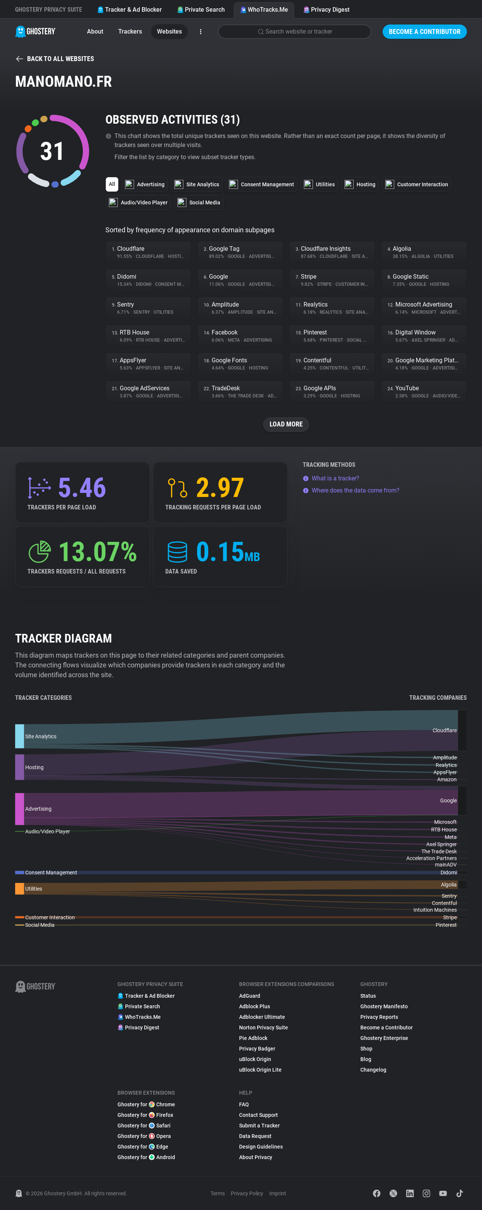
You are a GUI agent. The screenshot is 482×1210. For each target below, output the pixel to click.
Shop (366, 1049)
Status (368, 996)
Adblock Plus (254, 1006)
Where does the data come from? (351, 490)
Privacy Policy (247, 1193)
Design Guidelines (261, 1147)
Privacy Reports (379, 1017)
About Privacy (255, 1157)
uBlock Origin (255, 1059)
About (95, 31)
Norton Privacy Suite (263, 1027)
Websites (169, 31)
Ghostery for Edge (142, 1147)
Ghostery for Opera (144, 1136)
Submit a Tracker (259, 1126)
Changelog (373, 1070)
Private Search (201, 9)
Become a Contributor (425, 31)
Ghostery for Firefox (145, 1115)
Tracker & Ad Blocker (129, 9)
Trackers (130, 31)
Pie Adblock (253, 1038)
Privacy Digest (326, 9)
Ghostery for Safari (144, 1126)
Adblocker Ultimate (262, 1017)
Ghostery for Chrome (146, 1104)
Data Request (255, 1136)
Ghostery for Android (146, 1157)
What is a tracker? (331, 478)
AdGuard (249, 996)
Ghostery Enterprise (384, 1038)
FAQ (244, 1104)
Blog (365, 1059)
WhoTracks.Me (264, 9)
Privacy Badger (257, 1049)
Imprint (277, 1193)
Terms (217, 1193)
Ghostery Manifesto (384, 1006)
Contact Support (258, 1115)
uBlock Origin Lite (260, 1070)
